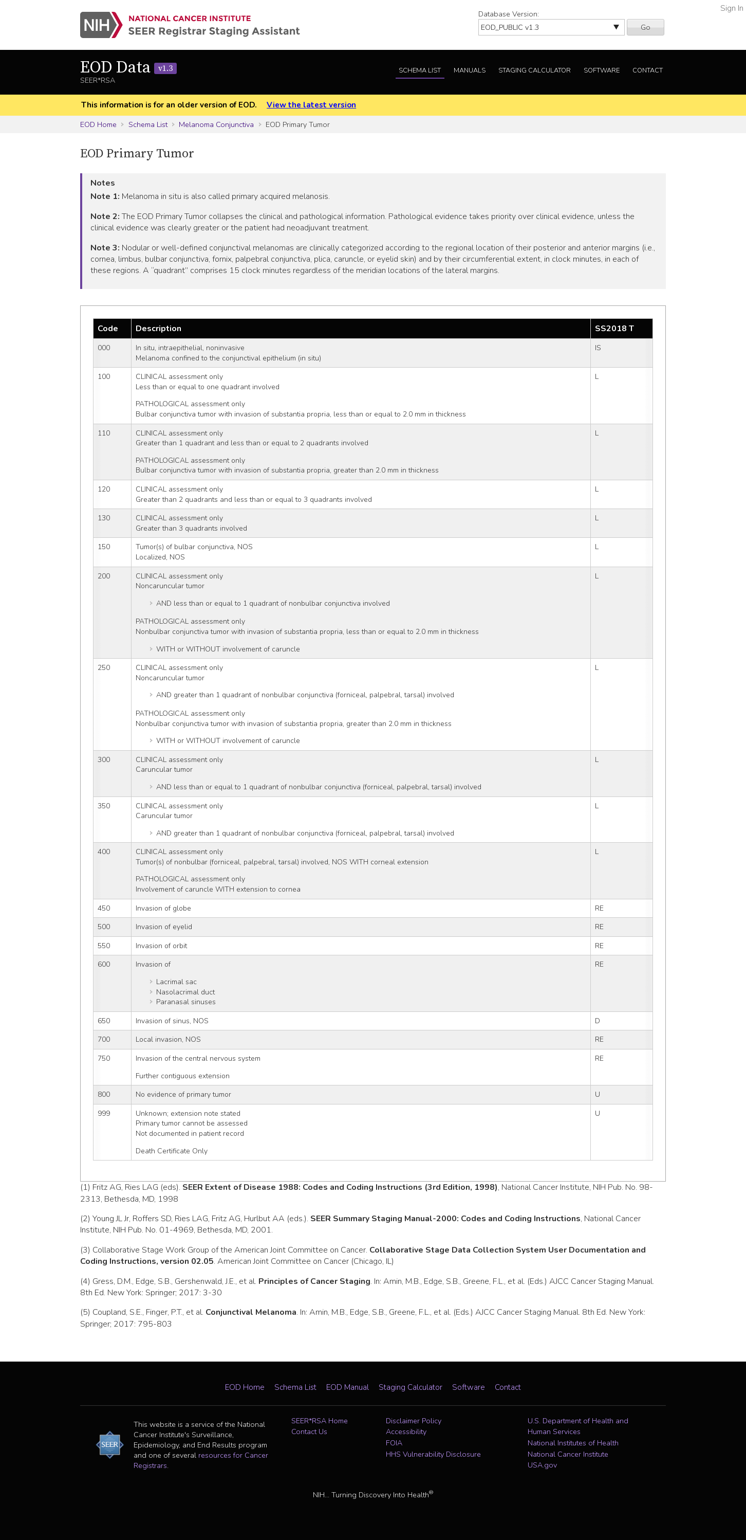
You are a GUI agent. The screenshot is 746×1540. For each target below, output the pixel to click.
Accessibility (406, 1431)
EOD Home (98, 124)
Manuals (470, 70)
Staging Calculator (534, 70)
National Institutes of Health (573, 1443)
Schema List (420, 70)
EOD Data (128, 68)
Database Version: (508, 14)
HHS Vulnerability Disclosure (433, 1454)
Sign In (731, 8)
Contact (647, 70)
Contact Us (309, 1431)
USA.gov (542, 1465)
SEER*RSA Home (319, 1421)
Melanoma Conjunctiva (216, 124)
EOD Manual (347, 1387)
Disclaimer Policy (413, 1421)
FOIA (394, 1443)
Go (645, 27)
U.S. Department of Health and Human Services (578, 1426)
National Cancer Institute (568, 1454)
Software (602, 70)
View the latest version (311, 105)
